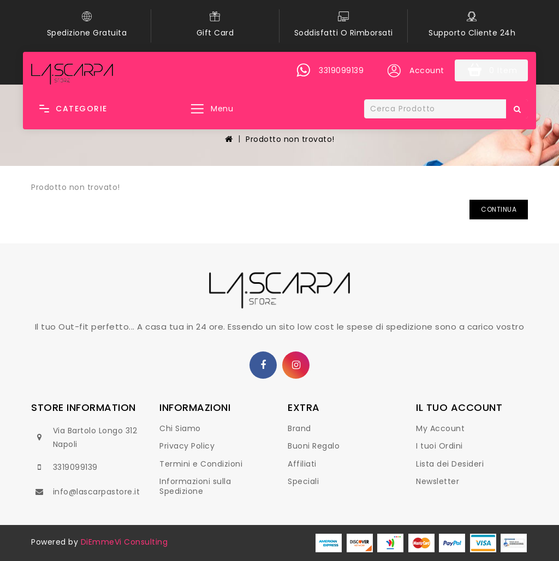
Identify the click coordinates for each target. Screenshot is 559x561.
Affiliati (302, 463)
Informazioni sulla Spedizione (195, 486)
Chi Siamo (180, 428)
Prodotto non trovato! (290, 139)
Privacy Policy (187, 445)
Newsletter (437, 481)
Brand (299, 428)
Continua (498, 209)
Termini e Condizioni (200, 463)
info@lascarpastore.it (96, 491)
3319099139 (75, 467)
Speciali (303, 481)
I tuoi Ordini (439, 445)
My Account (440, 428)
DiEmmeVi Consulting (124, 541)
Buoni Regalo (314, 445)
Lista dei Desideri (450, 463)
